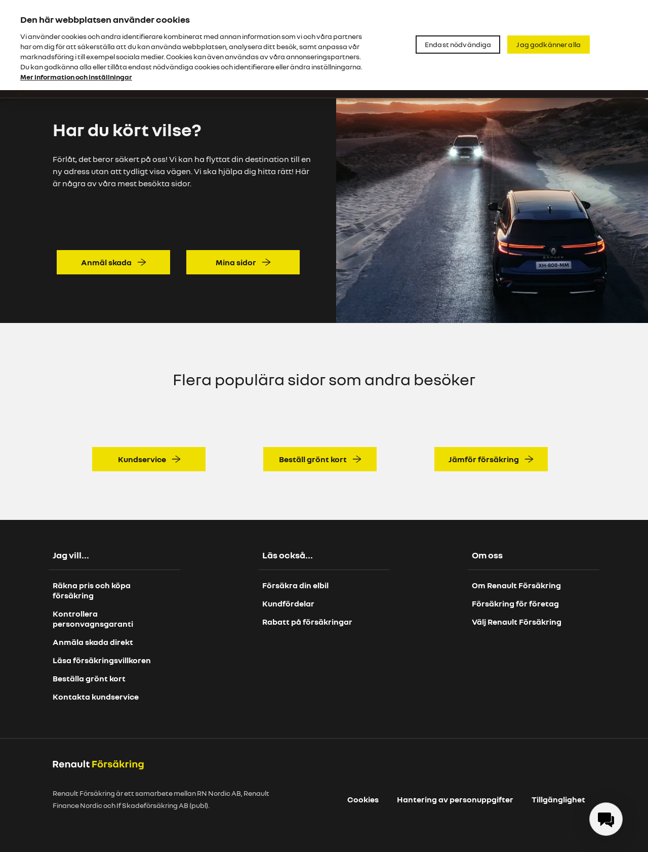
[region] (324, 45)
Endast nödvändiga (458, 44)
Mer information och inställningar (76, 76)
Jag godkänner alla (548, 44)
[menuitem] (606, 819)
